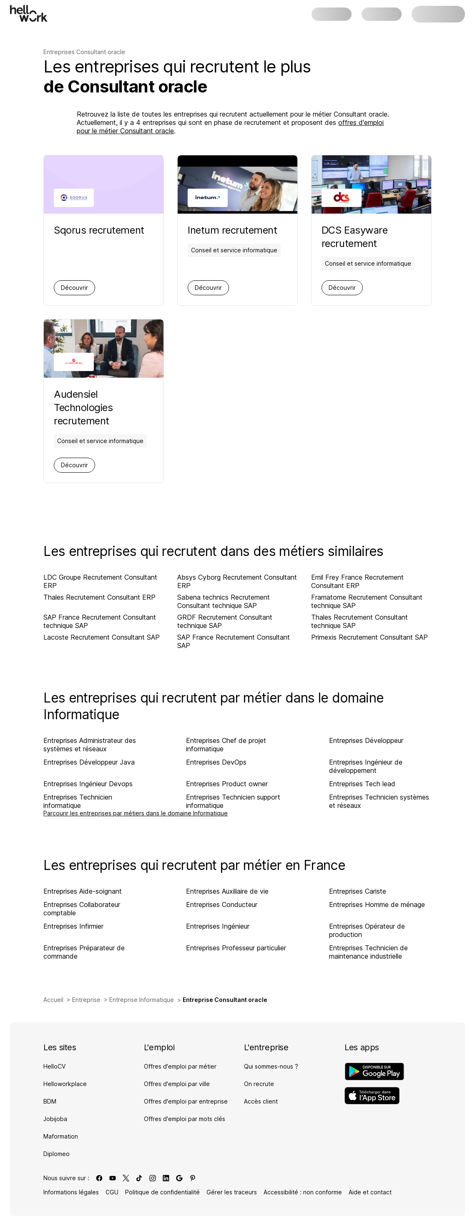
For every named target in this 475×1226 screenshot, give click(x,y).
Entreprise (86, 999)
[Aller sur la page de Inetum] (234, 230)
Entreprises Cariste (357, 891)
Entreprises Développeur (366, 740)
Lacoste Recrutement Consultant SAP (101, 637)
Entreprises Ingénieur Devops (88, 784)
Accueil (53, 999)
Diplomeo (56, 1153)
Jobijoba (55, 1118)
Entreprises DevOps (216, 762)
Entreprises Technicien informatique (77, 801)
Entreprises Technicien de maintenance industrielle (368, 952)
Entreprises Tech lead (362, 784)
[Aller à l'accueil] (29, 13)
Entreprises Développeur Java (89, 762)
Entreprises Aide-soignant (82, 891)
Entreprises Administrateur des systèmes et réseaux (89, 744)
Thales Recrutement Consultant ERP (99, 597)
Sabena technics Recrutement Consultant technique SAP (223, 601)
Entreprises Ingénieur (217, 926)
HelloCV (54, 1066)
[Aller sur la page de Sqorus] (99, 230)
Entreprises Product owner (227, 784)
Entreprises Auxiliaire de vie (227, 891)
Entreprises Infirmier (73, 926)
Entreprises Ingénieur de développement (365, 766)
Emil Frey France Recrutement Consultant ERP (357, 581)
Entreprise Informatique (141, 999)
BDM (49, 1101)
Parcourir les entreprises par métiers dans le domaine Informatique (135, 813)
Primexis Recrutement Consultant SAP (369, 637)
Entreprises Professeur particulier (236, 948)
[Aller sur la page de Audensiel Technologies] (103, 408)
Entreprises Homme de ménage (377, 904)
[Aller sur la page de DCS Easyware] (371, 237)
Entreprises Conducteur (221, 904)
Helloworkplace (65, 1083)
